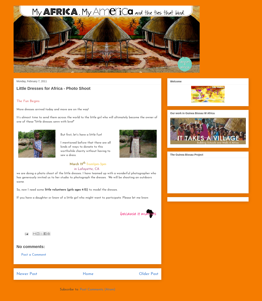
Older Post (148, 274)
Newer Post (27, 274)
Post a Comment (33, 255)
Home (88, 274)
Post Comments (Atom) (97, 289)
